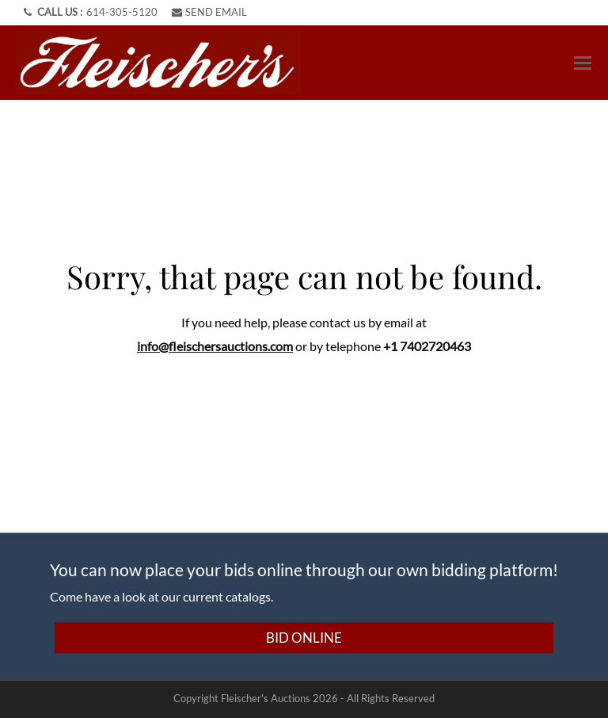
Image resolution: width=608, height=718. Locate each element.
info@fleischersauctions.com (215, 345)
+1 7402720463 (427, 345)
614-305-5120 (122, 12)
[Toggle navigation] (582, 63)
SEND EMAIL (209, 12)
